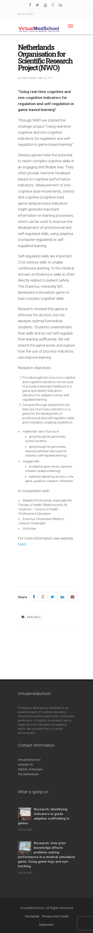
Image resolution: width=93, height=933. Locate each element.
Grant (24, 78)
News (32, 78)
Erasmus (34, 617)
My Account (26, 14)
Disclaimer (32, 916)
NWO (22, 544)
